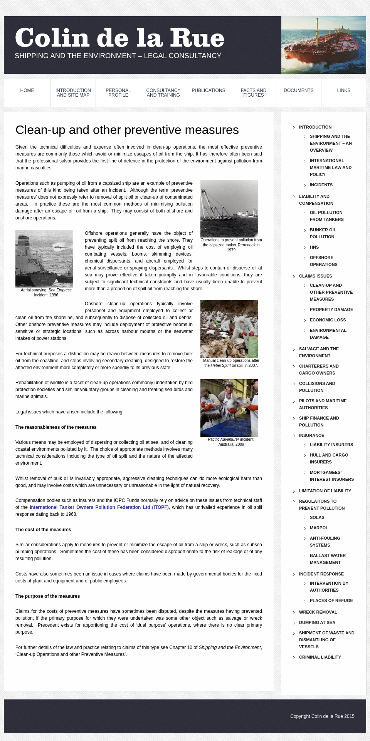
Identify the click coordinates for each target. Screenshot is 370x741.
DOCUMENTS (298, 90)
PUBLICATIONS (208, 90)
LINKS (344, 90)
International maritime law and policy (331, 167)
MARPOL (319, 527)
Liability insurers (331, 444)
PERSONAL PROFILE (118, 93)
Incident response (321, 574)
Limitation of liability (325, 490)
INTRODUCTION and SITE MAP (73, 93)
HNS (314, 247)
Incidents (321, 184)
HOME (27, 90)
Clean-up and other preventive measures (331, 292)
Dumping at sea (317, 622)
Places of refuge (331, 600)
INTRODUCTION (315, 127)
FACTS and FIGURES (254, 93)
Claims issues (315, 276)
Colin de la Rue (120, 40)
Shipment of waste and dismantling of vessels (327, 640)
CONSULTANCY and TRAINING (163, 93)
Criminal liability (320, 657)
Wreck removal (318, 612)
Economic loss (328, 320)
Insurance (311, 435)
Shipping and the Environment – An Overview (331, 143)
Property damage (331, 309)
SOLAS (317, 517)
